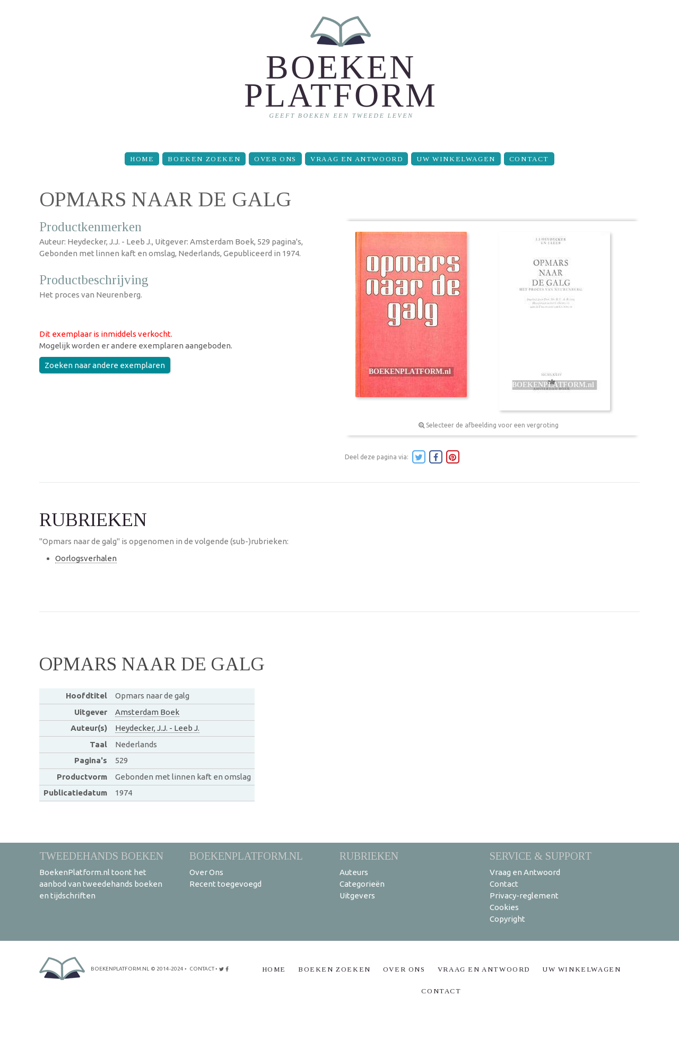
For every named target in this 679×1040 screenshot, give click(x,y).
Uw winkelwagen (455, 159)
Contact (529, 159)
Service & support (540, 855)
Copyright (507, 918)
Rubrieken (369, 855)
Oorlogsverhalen (86, 558)
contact (201, 969)
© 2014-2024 (167, 969)
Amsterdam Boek (147, 711)
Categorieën (362, 883)
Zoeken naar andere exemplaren (105, 365)
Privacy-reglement (524, 895)
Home (142, 159)
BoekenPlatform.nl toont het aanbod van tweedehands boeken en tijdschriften (100, 884)
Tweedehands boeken (101, 855)
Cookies (504, 907)
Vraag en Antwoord (356, 159)
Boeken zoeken (204, 159)
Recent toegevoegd (225, 883)
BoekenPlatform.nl (246, 855)
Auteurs (354, 872)
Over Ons (275, 159)
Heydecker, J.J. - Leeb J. (157, 727)
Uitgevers (357, 895)
